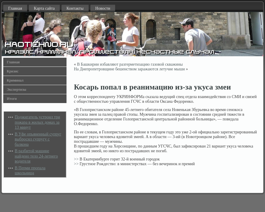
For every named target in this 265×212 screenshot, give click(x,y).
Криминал (15, 80)
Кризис (13, 71)
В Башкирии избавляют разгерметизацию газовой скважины (130, 64)
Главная (15, 8)
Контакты (75, 8)
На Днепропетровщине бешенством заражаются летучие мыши (129, 69)
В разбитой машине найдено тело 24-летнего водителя (36, 156)
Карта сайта (44, 8)
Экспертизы (16, 89)
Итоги (12, 98)
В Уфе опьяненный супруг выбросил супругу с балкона (38, 139)
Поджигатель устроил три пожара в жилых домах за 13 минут (37, 122)
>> (76, 159)
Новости (102, 8)
